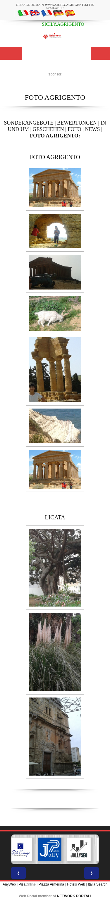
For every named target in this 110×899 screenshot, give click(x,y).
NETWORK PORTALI (74, 896)
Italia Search (97, 884)
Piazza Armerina (51, 884)
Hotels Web (76, 884)
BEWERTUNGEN (77, 123)
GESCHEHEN (48, 129)
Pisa (22, 884)
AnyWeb (9, 884)
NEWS (92, 129)
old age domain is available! (55, 6)
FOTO (74, 129)
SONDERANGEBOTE (28, 123)
